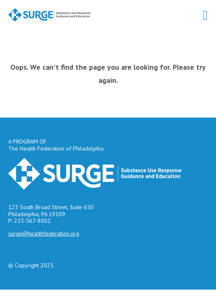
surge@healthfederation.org (43, 233)
